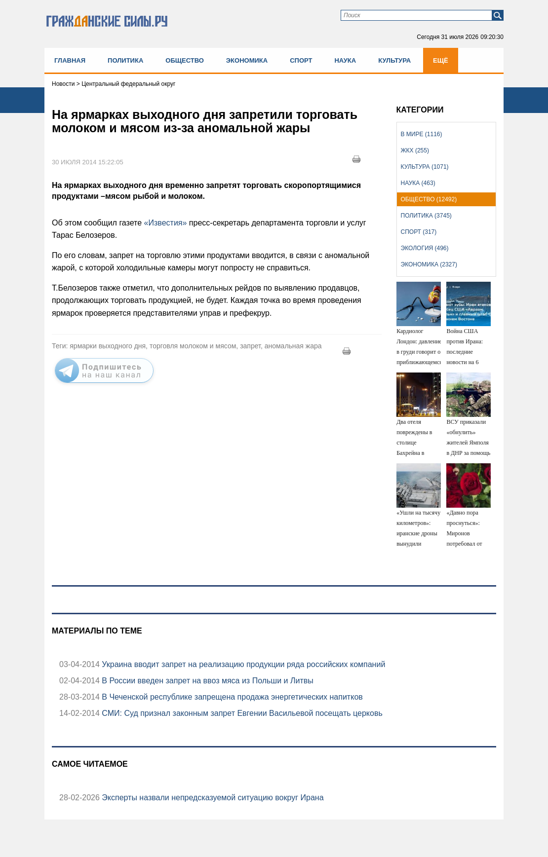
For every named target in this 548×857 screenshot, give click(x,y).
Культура (394, 60)
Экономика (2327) (429, 264)
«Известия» (165, 223)
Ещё (440, 60)
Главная (69, 60)
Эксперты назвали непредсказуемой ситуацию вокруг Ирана (212, 797)
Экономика (247, 60)
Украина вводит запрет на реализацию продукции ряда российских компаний (242, 664)
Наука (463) (418, 183)
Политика (125, 60)
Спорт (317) (419, 231)
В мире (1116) (421, 134)
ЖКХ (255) (415, 150)
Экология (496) (425, 248)
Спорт (301, 60)
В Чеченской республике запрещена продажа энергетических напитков (231, 697)
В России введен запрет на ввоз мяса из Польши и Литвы (206, 680)
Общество (184, 60)
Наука (345, 60)
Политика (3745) (426, 215)
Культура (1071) (425, 166)
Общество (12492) (429, 199)
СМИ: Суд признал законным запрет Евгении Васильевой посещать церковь (241, 713)
